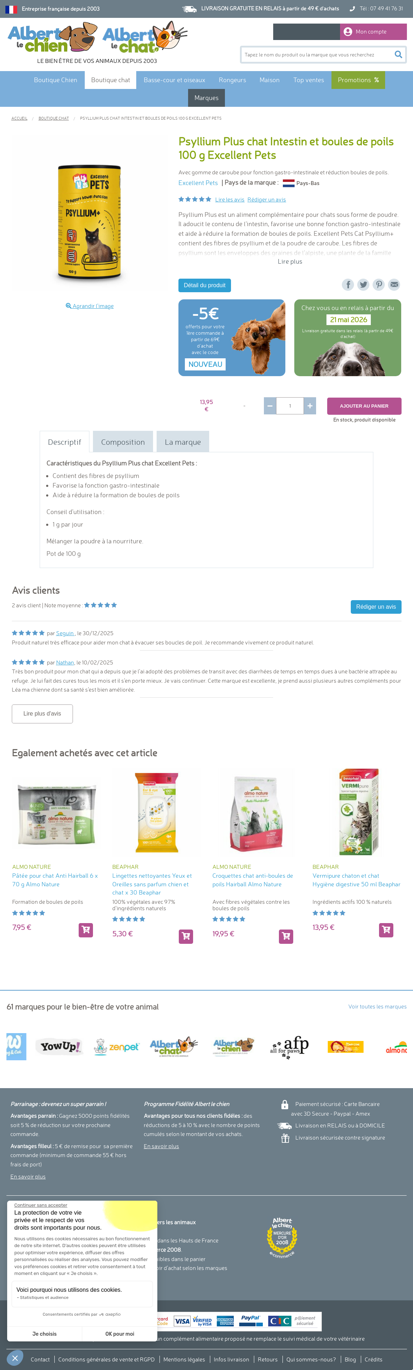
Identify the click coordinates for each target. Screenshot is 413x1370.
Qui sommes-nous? (311, 1359)
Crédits (374, 1359)
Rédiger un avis (266, 199)
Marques (206, 97)
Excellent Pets (198, 182)
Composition (123, 442)
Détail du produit (205, 285)
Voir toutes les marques (377, 1006)
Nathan (65, 662)
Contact (40, 1359)
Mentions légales (184, 1359)
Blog (350, 1359)
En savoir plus (28, 1176)
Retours (268, 1359)
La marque (183, 442)
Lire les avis (230, 199)
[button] (15, 1357)
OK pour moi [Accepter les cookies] (67, 1334)
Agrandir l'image (90, 305)
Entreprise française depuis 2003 (60, 9)
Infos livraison (231, 1359)
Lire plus (290, 261)
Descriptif (64, 442)
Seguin (65, 633)
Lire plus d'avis (42, 714)
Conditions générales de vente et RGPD (106, 1359)
